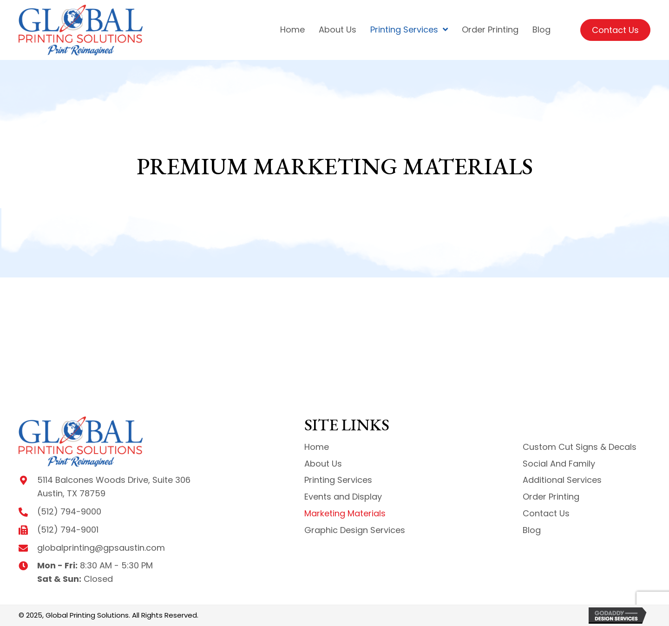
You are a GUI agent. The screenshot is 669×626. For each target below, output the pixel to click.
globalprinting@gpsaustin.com (101, 548)
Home (316, 447)
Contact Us (546, 513)
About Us (323, 463)
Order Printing (551, 496)
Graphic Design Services (354, 530)
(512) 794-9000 (69, 511)
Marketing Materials (345, 513)
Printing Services (338, 480)
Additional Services (562, 480)
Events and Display (343, 496)
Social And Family (559, 463)
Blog (532, 530)
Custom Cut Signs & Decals (579, 447)
